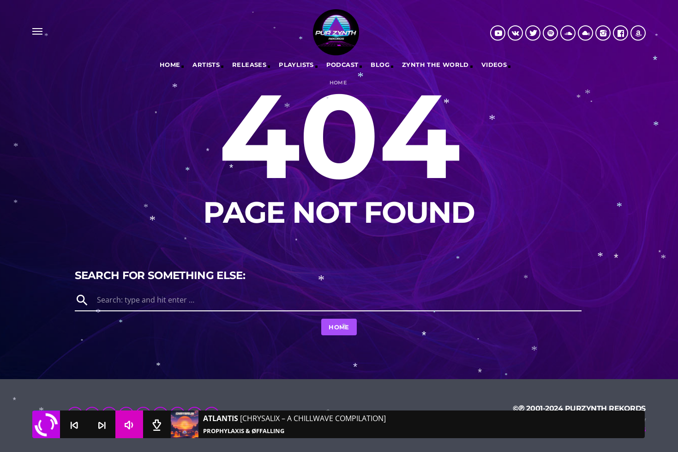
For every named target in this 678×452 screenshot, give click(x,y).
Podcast (342, 64)
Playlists (296, 64)
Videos (494, 64)
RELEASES (249, 64)
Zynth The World (435, 64)
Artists (206, 64)
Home (170, 64)
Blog (380, 64)
